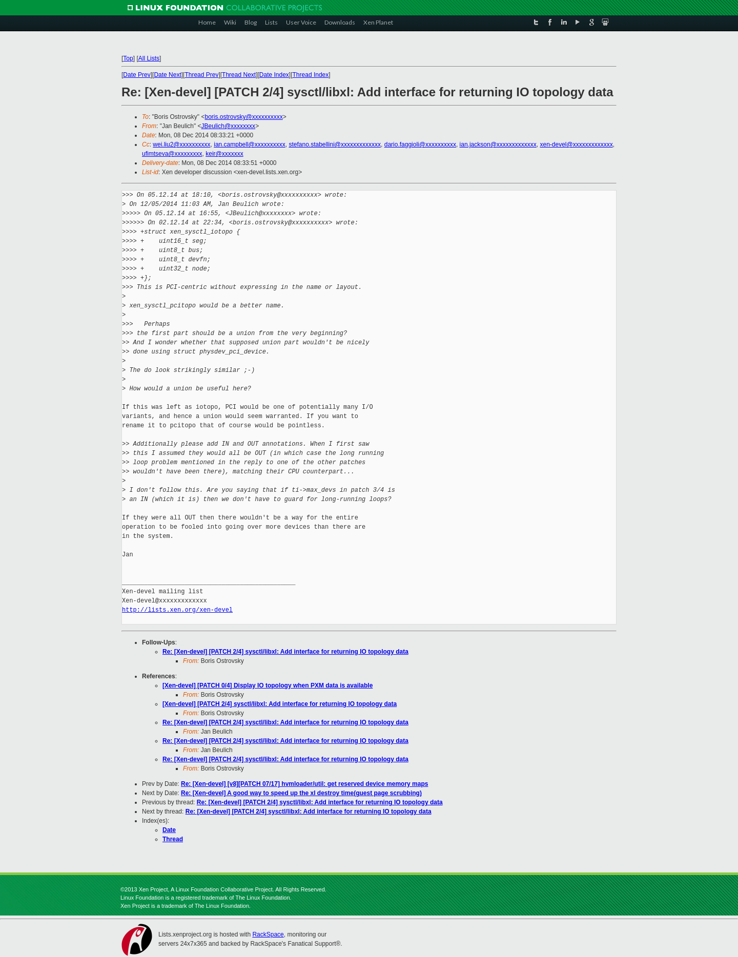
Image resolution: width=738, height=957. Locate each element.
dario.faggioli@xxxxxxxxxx (420, 144)
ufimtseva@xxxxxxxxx (172, 153)
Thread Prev (201, 74)
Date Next (167, 74)
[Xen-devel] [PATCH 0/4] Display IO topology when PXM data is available (267, 685)
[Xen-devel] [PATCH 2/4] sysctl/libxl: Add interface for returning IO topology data (279, 704)
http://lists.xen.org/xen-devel (177, 610)
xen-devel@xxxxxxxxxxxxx (576, 144)
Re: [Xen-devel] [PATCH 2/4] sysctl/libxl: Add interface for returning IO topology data (285, 651)
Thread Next (239, 74)
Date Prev (136, 74)
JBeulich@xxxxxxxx (228, 126)
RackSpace (267, 934)
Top (128, 58)
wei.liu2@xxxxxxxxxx (181, 144)
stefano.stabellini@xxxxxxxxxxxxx (335, 144)
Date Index (274, 74)
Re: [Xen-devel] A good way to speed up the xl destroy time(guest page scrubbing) (301, 793)
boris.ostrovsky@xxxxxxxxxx (243, 116)
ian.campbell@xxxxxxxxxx (249, 144)
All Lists (148, 58)
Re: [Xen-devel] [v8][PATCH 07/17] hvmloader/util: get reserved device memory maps (304, 783)
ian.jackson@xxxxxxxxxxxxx (498, 144)
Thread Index (311, 74)
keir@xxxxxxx (224, 153)
